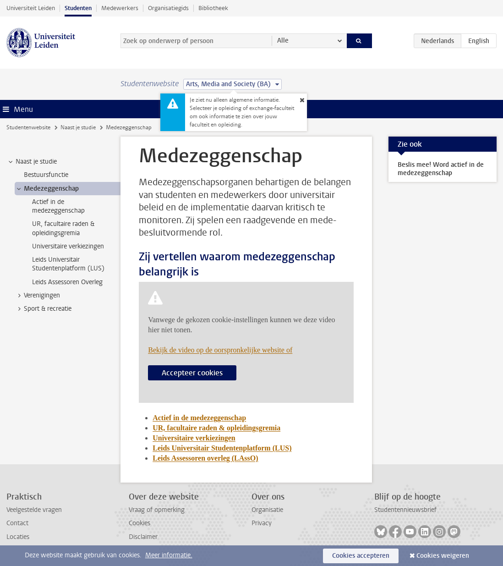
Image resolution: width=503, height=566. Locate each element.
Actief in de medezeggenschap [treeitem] (58, 206)
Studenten (78, 8)
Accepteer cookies (192, 373)
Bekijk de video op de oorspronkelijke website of (220, 350)
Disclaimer (143, 537)
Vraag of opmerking (157, 510)
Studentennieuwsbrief (405, 510)
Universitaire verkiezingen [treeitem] (68, 246)
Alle (283, 40)
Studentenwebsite (28, 127)
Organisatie (267, 510)
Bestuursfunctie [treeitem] (46, 174)
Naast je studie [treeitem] (32, 161)
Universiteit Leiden (30, 8)
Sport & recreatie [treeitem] (43, 308)
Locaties (17, 537)
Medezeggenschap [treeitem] (47, 188)
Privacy (262, 523)
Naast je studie (78, 127)
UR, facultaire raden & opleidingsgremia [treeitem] (63, 228)
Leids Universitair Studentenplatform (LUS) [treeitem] (68, 264)
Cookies (139, 523)
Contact (17, 523)
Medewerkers (119, 8)
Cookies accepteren (360, 555)
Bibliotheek (213, 8)
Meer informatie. (168, 555)
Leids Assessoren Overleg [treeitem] (67, 282)
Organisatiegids (168, 8)
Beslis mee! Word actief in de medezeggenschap (441, 168)
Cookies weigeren (442, 555)
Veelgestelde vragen (34, 510)
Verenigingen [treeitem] (37, 295)
